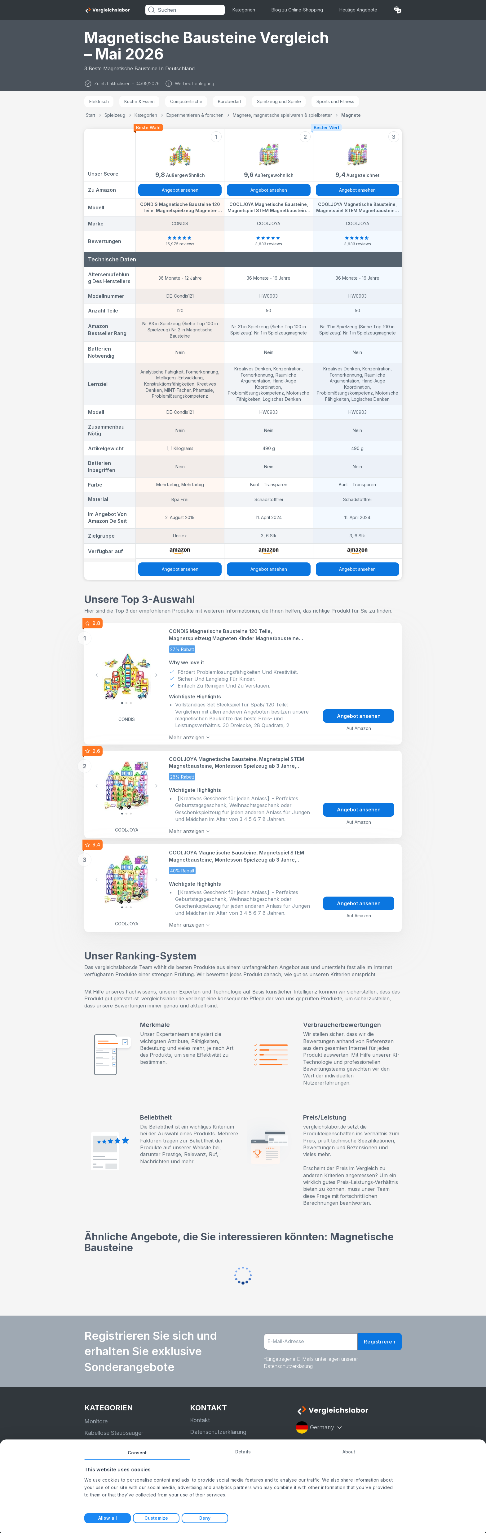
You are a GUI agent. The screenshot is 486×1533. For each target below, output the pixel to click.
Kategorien (243, 9)
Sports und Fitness (335, 101)
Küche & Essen (139, 101)
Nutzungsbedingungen (219, 1438)
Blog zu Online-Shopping (297, 9)
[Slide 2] (131, 702)
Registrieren (379, 1336)
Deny (204, 1518)
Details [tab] (243, 1451)
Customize (156, 1518)
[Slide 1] (126, 702)
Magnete (351, 115)
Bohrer (92, 1438)
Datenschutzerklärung (218, 1426)
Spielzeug (114, 115)
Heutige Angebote (358, 9)
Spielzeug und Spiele (279, 101)
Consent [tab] (137, 1452)
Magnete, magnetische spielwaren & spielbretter (282, 115)
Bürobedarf (229, 101)
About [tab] (349, 1451)
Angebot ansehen (180, 190)
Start (90, 115)
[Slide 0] (122, 702)
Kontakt (200, 1415)
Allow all (107, 1518)
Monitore (96, 1416)
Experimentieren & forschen (194, 115)
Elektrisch (99, 101)
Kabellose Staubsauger (113, 1427)
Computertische (186, 101)
